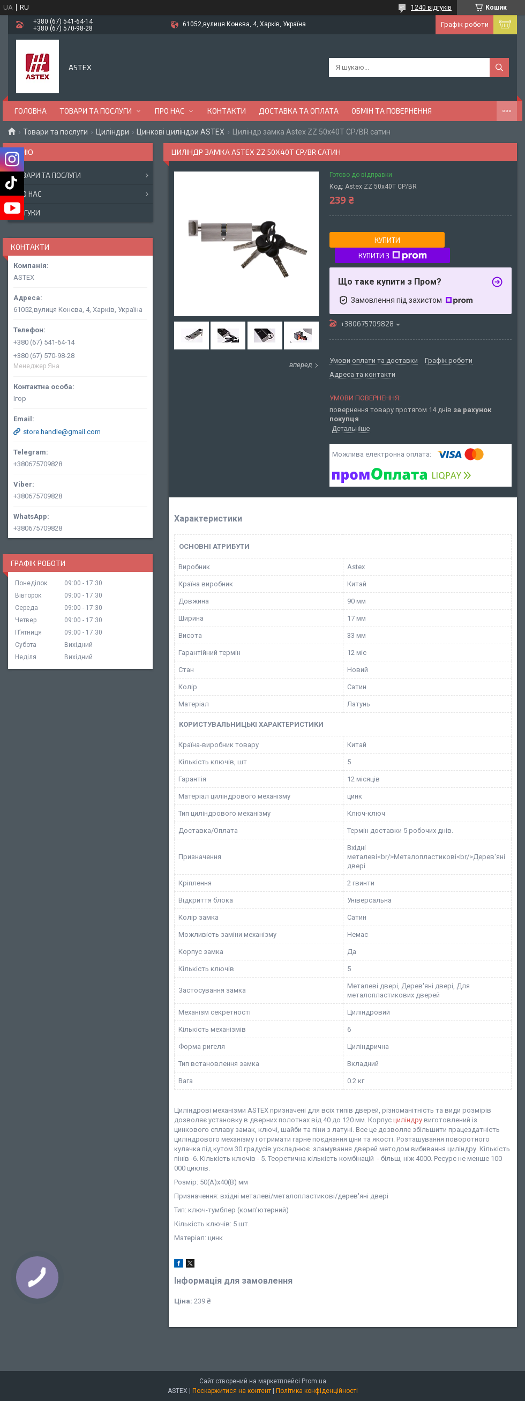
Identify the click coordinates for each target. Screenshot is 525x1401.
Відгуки (26, 212)
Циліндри (112, 132)
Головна (30, 110)
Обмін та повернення (391, 110)
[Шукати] (499, 67)
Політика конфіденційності (317, 1391)
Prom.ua (314, 1381)
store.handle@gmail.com (62, 432)
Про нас (169, 110)
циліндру (407, 1120)
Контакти (226, 110)
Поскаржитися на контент (231, 1391)
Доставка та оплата (299, 110)
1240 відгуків (431, 7)
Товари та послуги (95, 110)
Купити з (392, 255)
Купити (387, 240)
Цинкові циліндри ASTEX (180, 132)
